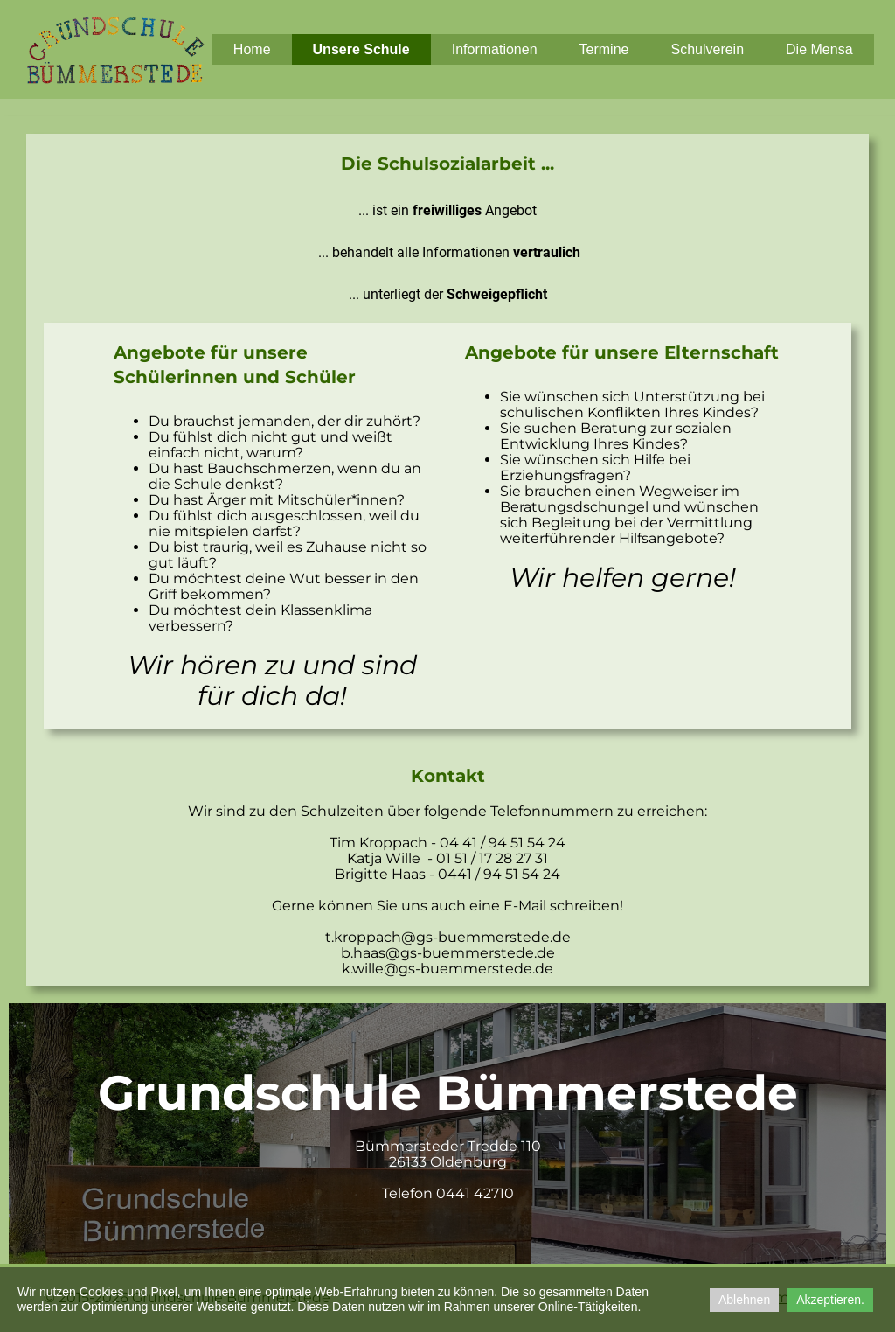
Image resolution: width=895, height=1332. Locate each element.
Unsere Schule (361, 49)
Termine (604, 49)
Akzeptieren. (830, 1300)
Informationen (495, 49)
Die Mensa (819, 49)
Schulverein (707, 49)
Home (252, 49)
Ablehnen (744, 1300)
